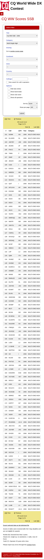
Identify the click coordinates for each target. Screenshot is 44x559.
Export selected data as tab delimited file (16, 525)
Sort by (25, 103)
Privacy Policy (16, 556)
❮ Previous (17, 119)
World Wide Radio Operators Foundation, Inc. (27, 554)
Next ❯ (28, 127)
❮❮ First (7, 119)
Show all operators (16, 97)
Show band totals (16, 91)
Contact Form (31, 544)
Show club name (16, 94)
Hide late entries (16, 89)
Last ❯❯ (36, 127)
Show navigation (1, 13)
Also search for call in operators (19, 82)
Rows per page (25, 107)
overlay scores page (16, 51)
